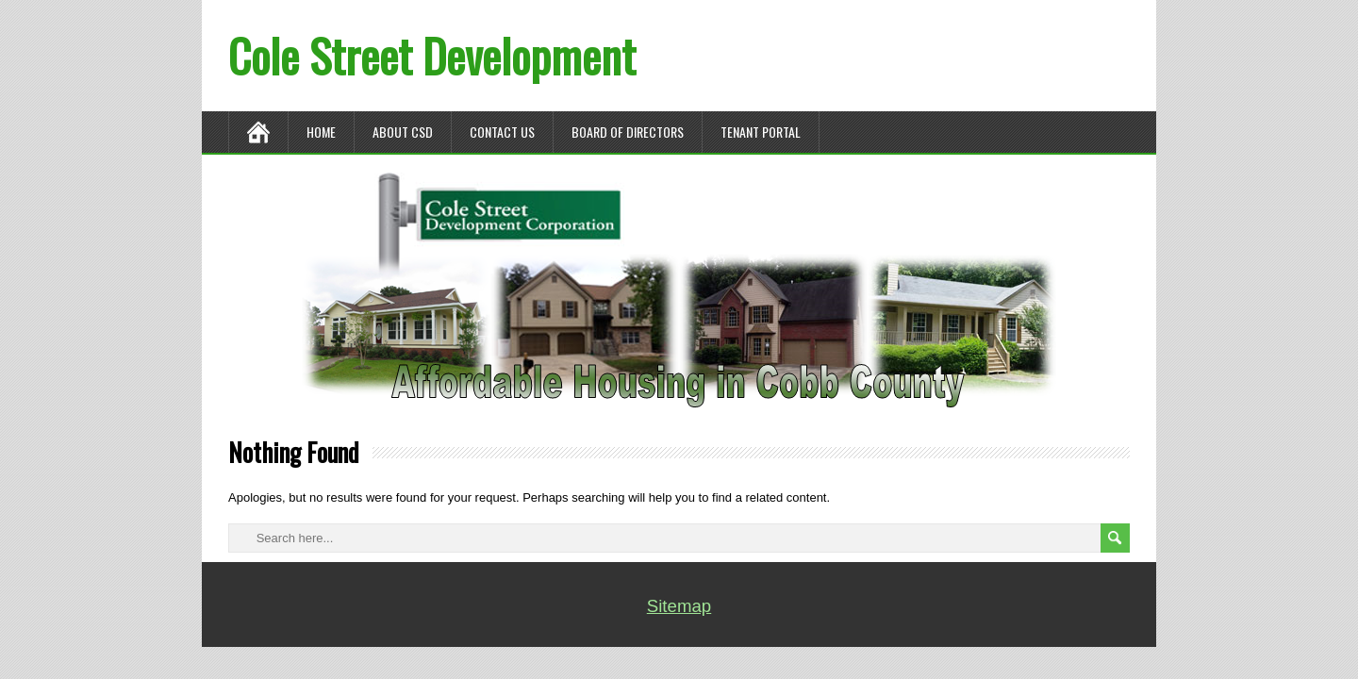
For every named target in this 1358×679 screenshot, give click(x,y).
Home (321, 131)
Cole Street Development (432, 55)
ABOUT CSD (403, 131)
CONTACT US (502, 131)
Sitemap (679, 606)
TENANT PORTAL (760, 131)
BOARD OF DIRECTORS (627, 131)
